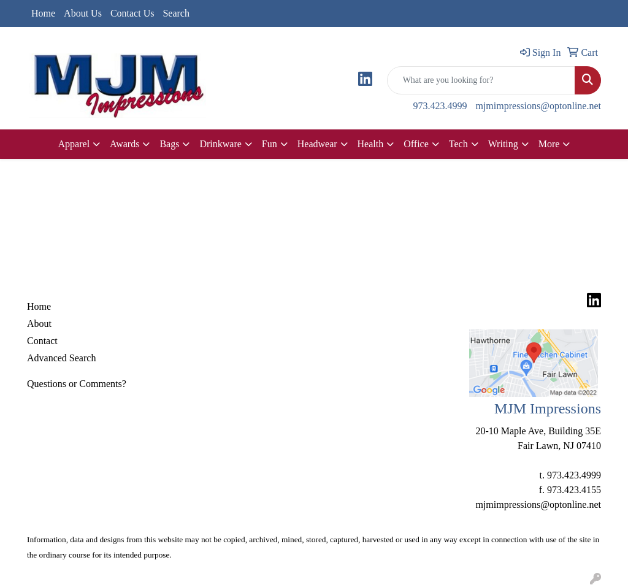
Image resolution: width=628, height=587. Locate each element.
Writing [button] (503, 144)
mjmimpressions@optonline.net (538, 106)
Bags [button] (169, 144)
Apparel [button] (74, 144)
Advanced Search (61, 358)
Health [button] (371, 144)
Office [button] (416, 144)
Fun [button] (269, 144)
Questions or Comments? (76, 383)
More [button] (549, 144)
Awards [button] (124, 144)
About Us (83, 13)
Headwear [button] (317, 144)
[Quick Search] (481, 80)
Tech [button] (458, 144)
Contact (42, 341)
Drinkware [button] (220, 144)
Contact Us (132, 13)
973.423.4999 (440, 106)
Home (43, 13)
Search (176, 13)
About (39, 323)
